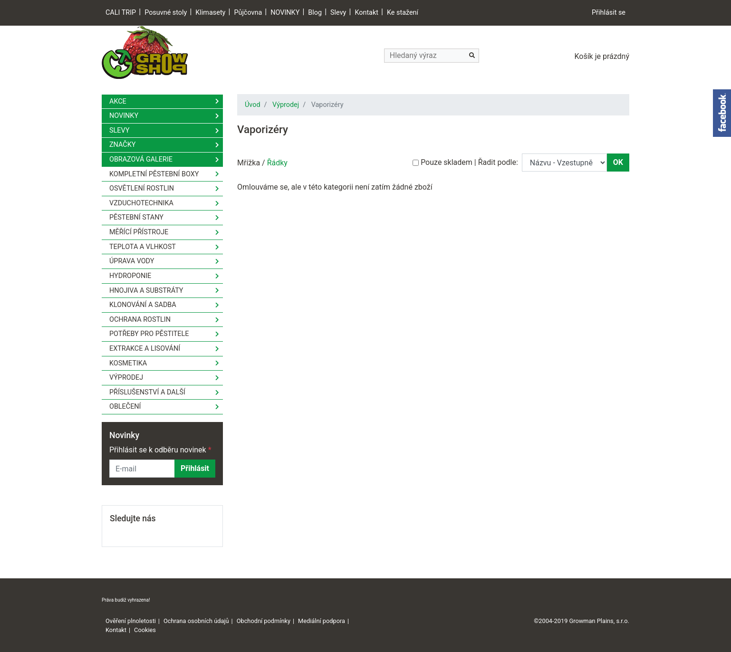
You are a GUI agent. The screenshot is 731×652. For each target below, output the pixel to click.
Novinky (123, 116)
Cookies (145, 629)
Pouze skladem (446, 162)
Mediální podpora (321, 620)
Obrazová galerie (141, 159)
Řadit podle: (498, 162)
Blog (315, 13)
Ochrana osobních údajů (196, 620)
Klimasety (210, 13)
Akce (117, 101)
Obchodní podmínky (263, 620)
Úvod (252, 105)
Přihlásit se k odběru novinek (160, 449)
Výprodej (285, 105)
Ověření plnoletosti (131, 620)
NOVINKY (284, 13)
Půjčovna (248, 13)
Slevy (338, 13)
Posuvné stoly (165, 13)
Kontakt (366, 13)
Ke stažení (402, 13)
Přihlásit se (608, 13)
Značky (122, 145)
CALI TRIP (121, 13)
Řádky (277, 162)
